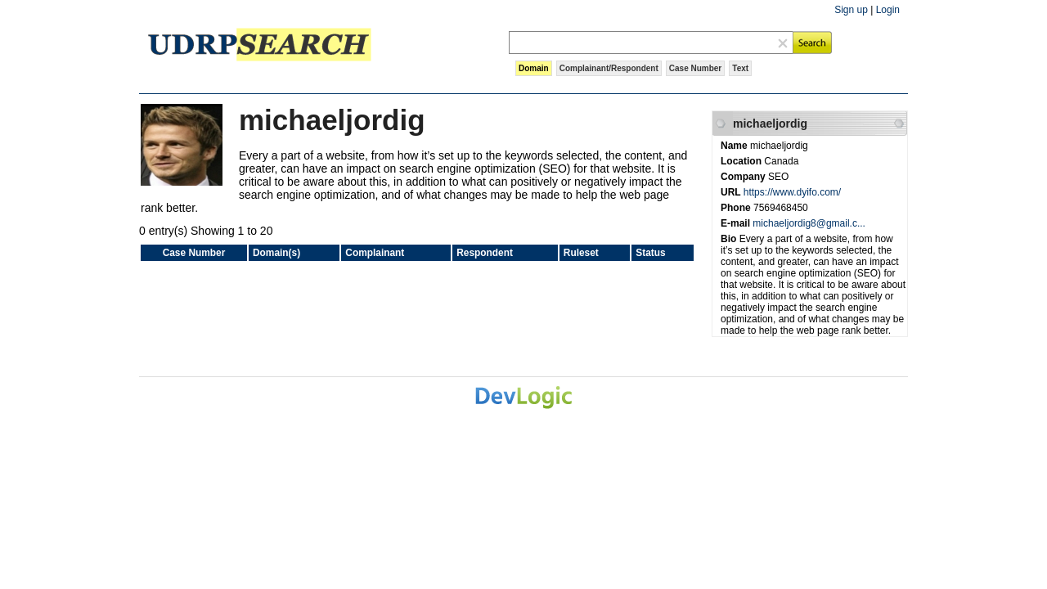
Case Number (695, 68)
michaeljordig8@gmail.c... (809, 223)
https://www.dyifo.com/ (792, 192)
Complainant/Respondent (608, 68)
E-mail (737, 223)
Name (735, 145)
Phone (737, 208)
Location (742, 161)
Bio (730, 239)
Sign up (851, 10)
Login (888, 10)
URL (732, 192)
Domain (534, 68)
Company (744, 176)
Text (740, 68)
